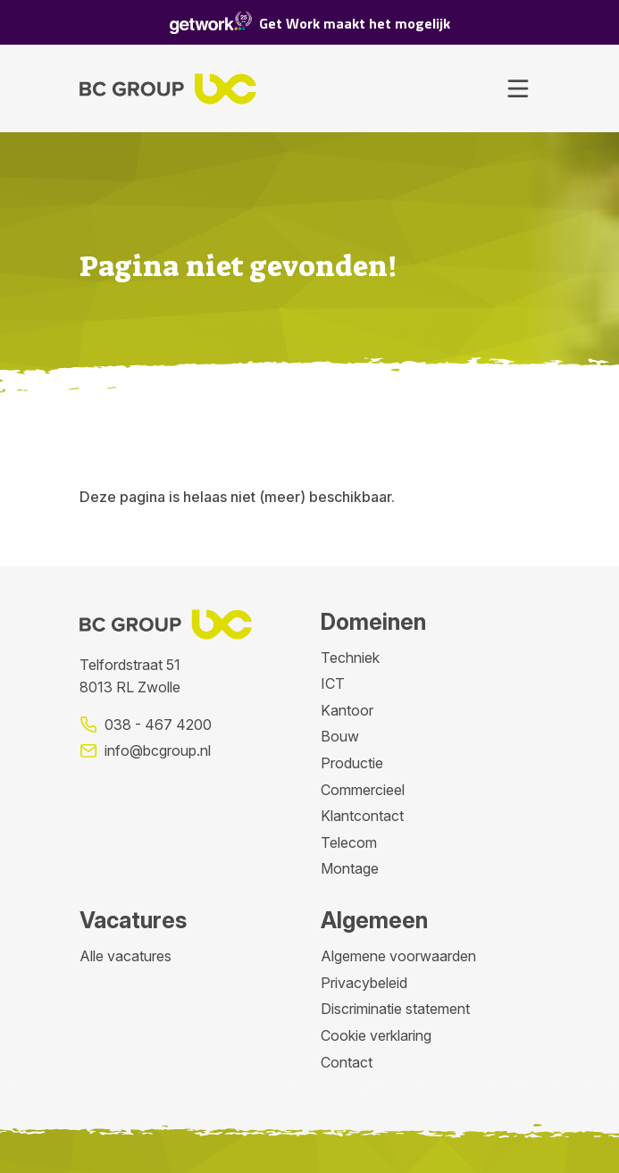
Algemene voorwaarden (398, 956)
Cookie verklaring (376, 1035)
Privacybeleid (364, 983)
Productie (352, 763)
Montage (350, 868)
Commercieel (363, 790)
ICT (333, 683)
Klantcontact (362, 816)
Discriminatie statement (395, 1009)
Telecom (349, 842)
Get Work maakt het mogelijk (310, 23)
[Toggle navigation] (518, 88)
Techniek (350, 657)
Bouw (340, 736)
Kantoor (347, 710)
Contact (346, 1062)
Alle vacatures (125, 956)
